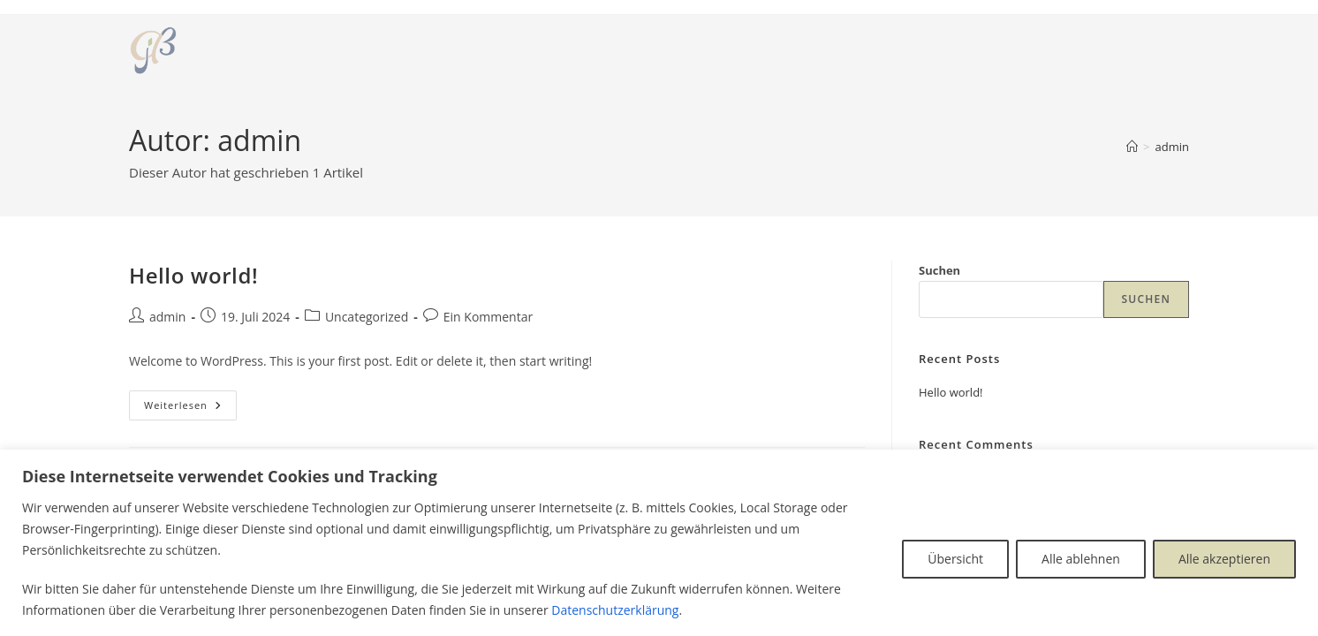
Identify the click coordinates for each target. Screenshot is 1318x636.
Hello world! (193, 275)
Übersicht (955, 558)
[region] (659, 543)
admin (1172, 147)
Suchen (939, 270)
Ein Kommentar (488, 316)
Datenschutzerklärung (614, 610)
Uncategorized (366, 316)
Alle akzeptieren (1224, 558)
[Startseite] (1132, 147)
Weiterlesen (190, 408)
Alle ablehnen (1081, 558)
